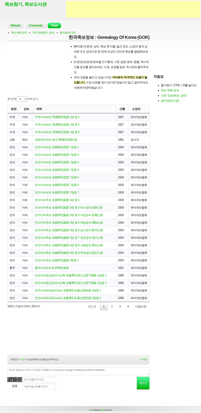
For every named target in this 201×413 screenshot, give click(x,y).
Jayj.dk (103, 410)
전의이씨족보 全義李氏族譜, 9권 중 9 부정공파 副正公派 (69, 252)
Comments (36, 25)
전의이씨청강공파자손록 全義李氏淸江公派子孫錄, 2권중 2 (70, 282)
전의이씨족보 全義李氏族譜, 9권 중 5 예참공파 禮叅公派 (69, 222)
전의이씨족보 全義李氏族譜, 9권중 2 (57, 260)
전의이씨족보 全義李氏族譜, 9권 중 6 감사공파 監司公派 (69, 230)
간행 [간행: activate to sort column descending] (122, 109)
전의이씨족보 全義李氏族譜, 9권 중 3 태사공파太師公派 (68, 207)
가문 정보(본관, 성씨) (43, 32)
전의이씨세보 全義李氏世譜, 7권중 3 (57, 162)
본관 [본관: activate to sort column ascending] (13, 109)
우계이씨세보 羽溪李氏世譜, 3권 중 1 (57, 117)
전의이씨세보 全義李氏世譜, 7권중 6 (57, 184)
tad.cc (91, 410)
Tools (54, 25)
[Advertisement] (133, 9)
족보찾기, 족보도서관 (26, 4)
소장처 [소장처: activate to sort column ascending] (136, 109)
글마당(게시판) (67, 32)
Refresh (15, 25)
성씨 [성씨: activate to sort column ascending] (26, 109)
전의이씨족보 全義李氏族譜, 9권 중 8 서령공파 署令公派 (69, 245)
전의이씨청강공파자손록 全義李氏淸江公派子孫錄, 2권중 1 (70, 275)
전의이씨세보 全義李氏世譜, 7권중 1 (57, 147)
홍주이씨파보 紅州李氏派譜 (51, 267)
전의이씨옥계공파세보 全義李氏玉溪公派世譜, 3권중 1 (68, 290)
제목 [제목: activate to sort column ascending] (39, 109)
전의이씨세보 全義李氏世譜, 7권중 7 (57, 192)
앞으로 (92, 306)
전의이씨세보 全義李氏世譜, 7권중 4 (57, 169)
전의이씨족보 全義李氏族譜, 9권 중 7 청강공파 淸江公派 (69, 237)
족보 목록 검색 (18, 32)
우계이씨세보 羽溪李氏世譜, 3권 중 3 (57, 132)
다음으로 (140, 306)
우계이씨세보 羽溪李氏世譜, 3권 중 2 (57, 124)
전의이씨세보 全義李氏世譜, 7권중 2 (57, 154)
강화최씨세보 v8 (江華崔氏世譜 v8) (56, 139)
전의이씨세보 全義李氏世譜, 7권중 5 (57, 177)
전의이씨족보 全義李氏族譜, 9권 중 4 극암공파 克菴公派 (69, 215)
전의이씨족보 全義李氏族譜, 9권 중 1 (57, 200)
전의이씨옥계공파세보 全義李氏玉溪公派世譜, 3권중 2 (68, 298)
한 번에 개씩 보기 (22, 99)
